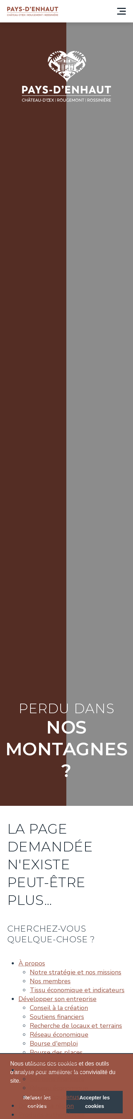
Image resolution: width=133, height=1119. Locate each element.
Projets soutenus (54, 1097)
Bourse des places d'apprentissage (56, 1057)
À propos (31, 963)
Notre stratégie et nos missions (75, 972)
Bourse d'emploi (54, 1043)
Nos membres (50, 981)
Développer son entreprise (57, 999)
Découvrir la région (46, 1106)
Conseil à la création (59, 1008)
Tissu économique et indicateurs (77, 990)
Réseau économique (59, 1034)
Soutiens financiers (57, 1016)
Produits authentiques (51, 1114)
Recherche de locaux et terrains (76, 1025)
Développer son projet (51, 1070)
